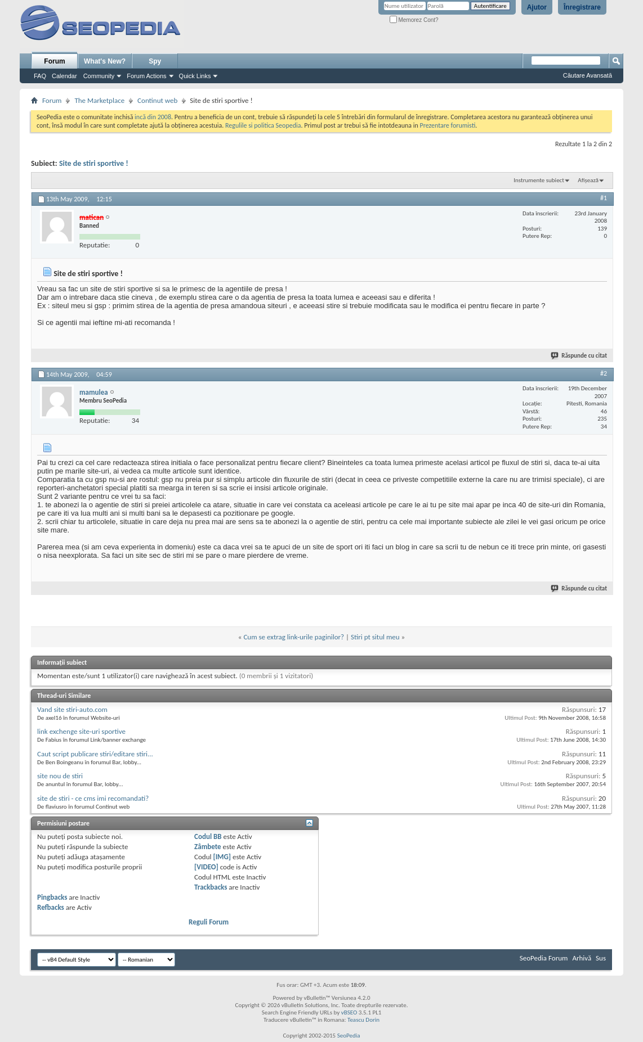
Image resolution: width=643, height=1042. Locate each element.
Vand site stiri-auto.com (72, 709)
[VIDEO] (206, 867)
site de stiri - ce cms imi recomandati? (93, 798)
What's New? (105, 61)
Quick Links (195, 76)
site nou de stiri (60, 776)
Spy (155, 61)
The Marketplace (99, 100)
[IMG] (222, 856)
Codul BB (208, 836)
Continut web (157, 100)
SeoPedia (348, 1035)
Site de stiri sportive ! (93, 163)
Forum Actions (146, 76)
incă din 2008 (153, 117)
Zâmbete (207, 846)
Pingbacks (52, 897)
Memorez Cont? (414, 20)
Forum (54, 61)
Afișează (588, 180)
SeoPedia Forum (544, 958)
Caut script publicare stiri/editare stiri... (95, 754)
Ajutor (537, 7)
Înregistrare (582, 7)
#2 (603, 373)
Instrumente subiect (538, 180)
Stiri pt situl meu (375, 637)
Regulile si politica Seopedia (263, 125)
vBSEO (349, 1012)
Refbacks (50, 907)
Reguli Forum (209, 922)
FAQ (40, 76)
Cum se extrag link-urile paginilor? (293, 637)
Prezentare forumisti (447, 125)
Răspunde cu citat (579, 355)
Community (99, 76)
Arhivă (581, 958)
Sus (601, 958)
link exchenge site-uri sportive (81, 731)
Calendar (64, 76)
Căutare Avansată (587, 75)
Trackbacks (210, 887)
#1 (603, 198)
